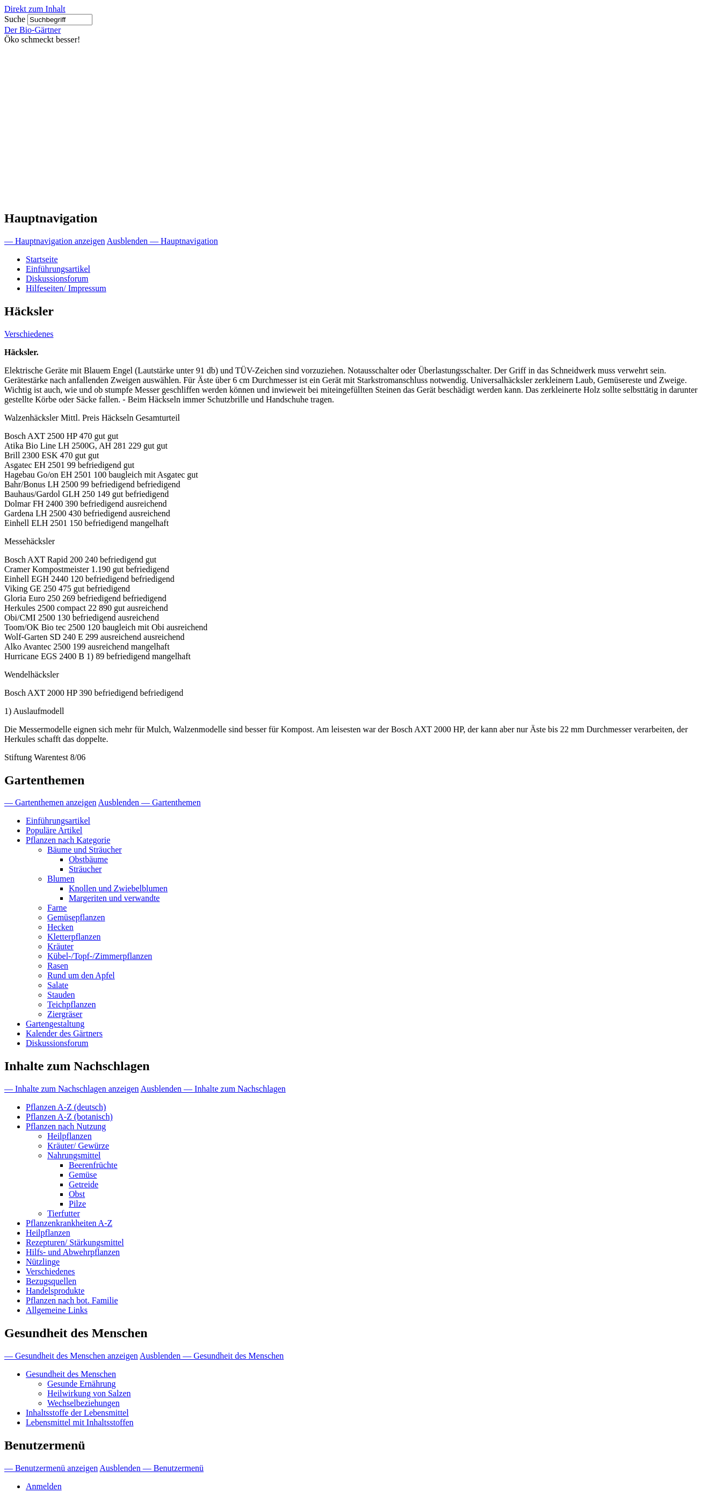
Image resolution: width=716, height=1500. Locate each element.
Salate (57, 985)
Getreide (83, 1184)
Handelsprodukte (55, 1290)
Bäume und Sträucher (84, 849)
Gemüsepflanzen (76, 917)
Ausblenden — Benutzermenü (151, 1468)
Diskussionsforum (57, 278)
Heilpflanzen (69, 1136)
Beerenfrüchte (93, 1165)
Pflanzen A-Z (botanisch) (69, 1116)
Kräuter (60, 946)
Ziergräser (64, 1014)
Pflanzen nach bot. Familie (72, 1300)
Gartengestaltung (55, 1023)
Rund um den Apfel (81, 975)
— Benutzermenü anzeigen (51, 1468)
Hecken (60, 927)
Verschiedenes (29, 333)
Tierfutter (63, 1213)
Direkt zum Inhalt (35, 8)
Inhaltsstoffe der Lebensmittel (77, 1412)
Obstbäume (88, 859)
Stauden (61, 994)
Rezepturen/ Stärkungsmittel (75, 1242)
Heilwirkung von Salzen (89, 1393)
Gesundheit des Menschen (71, 1374)
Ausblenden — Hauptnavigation (162, 241)
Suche (14, 19)
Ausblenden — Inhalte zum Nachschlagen (213, 1088)
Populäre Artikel (54, 830)
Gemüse (83, 1174)
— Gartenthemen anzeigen (50, 802)
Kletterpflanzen (74, 936)
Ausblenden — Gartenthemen (149, 802)
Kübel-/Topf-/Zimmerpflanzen (99, 956)
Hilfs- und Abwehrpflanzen (73, 1252)
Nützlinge (43, 1261)
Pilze (77, 1203)
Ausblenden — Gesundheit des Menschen (212, 1355)
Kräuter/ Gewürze (78, 1145)
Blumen (61, 878)
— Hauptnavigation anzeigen (54, 241)
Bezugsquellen (51, 1281)
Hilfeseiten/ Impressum (66, 288)
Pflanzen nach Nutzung (66, 1126)
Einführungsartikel (58, 268)
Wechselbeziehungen (83, 1403)
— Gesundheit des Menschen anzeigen (71, 1355)
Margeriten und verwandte (114, 898)
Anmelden (44, 1486)
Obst (77, 1194)
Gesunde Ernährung (81, 1383)
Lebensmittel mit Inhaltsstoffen (80, 1422)
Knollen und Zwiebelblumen (118, 888)
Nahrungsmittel (74, 1155)
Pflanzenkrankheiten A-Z (69, 1223)
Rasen (57, 965)
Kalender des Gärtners (64, 1033)
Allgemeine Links (57, 1310)
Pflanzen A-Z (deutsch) (66, 1107)
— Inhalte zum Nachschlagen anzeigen (71, 1088)
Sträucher (85, 869)
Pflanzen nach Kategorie (68, 840)
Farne (57, 907)
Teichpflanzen (71, 1004)
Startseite (42, 259)
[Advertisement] (358, 125)
